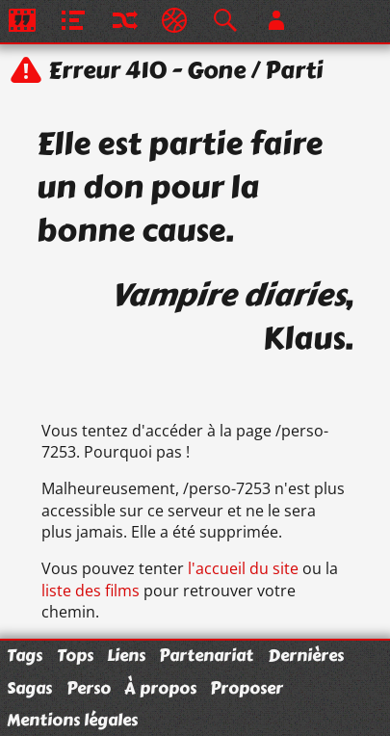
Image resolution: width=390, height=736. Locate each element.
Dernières (306, 655)
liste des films (90, 590)
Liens (126, 655)
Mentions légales (72, 719)
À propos (160, 687)
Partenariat (206, 655)
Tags (24, 655)
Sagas (29, 687)
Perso (88, 687)
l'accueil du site (243, 568)
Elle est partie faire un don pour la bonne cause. (180, 187)
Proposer (246, 687)
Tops (75, 655)
